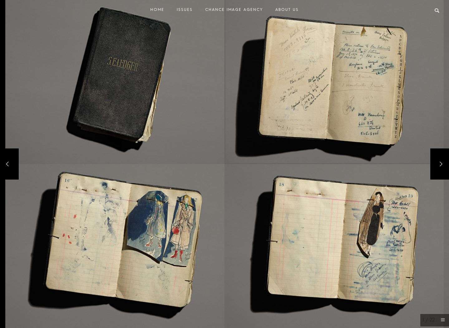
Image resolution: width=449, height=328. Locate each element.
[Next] (439, 164)
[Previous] (9, 164)
